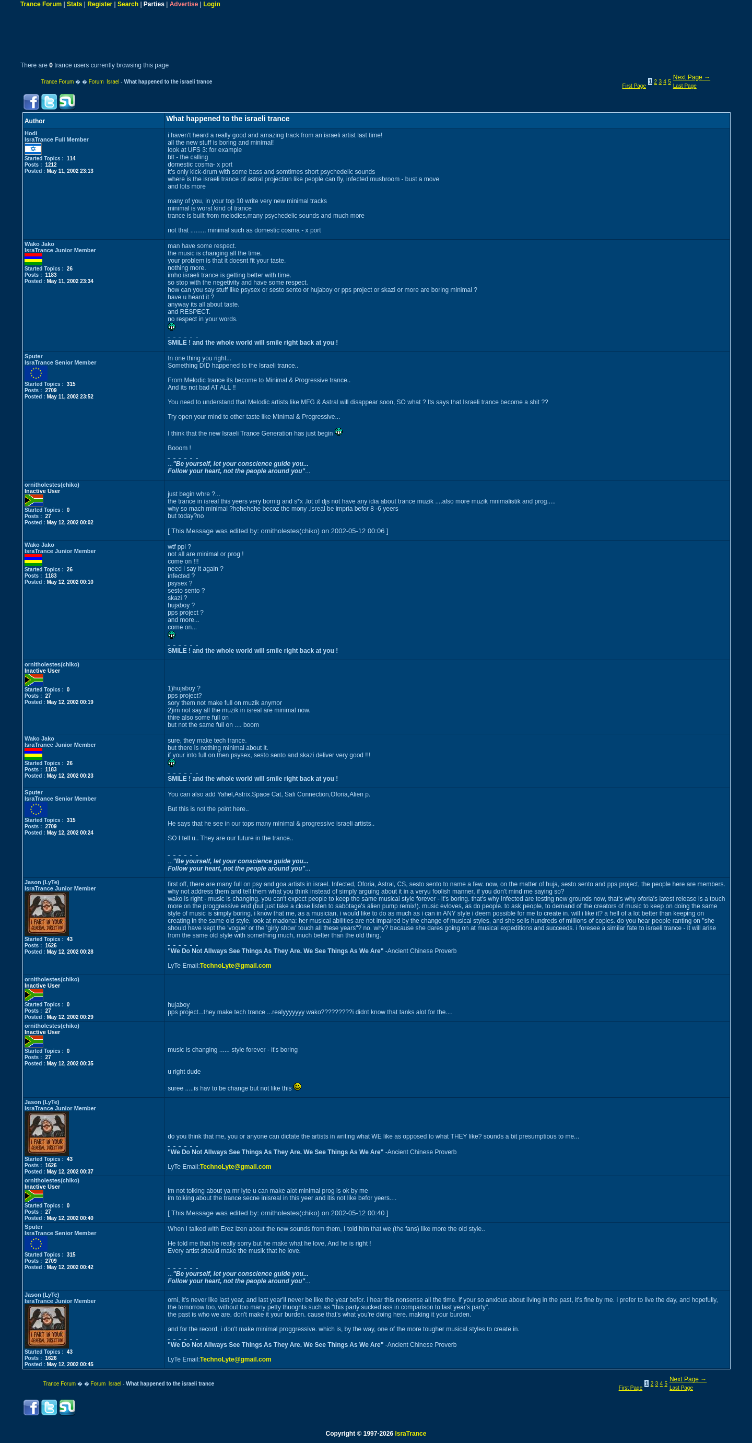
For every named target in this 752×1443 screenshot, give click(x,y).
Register (99, 4)
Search (128, 4)
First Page (634, 86)
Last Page (685, 86)
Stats (74, 4)
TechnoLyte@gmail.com (236, 965)
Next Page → (691, 77)
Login (211, 4)
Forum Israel (104, 82)
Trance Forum (41, 4)
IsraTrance (410, 1433)
